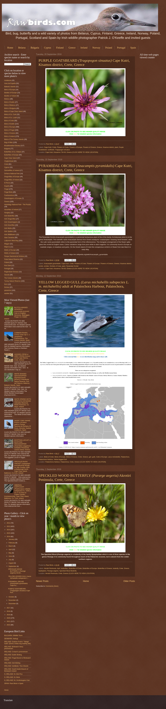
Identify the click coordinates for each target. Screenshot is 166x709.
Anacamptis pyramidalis (52, 263)
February (12, 543)
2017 (9, 608)
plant (116, 147)
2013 (9, 526)
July (10, 559)
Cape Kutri (48, 147)
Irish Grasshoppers (11, 222)
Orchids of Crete (55, 266)
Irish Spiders (8, 231)
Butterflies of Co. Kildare (12, 152)
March (11, 546)
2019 (9, 615)
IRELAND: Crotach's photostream (16, 652)
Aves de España (10, 83)
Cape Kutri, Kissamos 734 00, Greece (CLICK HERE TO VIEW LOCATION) (71, 152)
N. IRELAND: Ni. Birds (12, 677)
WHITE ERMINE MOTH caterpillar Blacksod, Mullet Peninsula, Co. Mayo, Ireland (22, 403)
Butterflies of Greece (105, 568)
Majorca (7, 247)
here (75, 134)
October (12, 597)
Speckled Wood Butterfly (68, 571)
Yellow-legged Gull (60, 459)
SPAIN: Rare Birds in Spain (13, 683)
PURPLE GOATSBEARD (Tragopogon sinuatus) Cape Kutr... (19, 590)
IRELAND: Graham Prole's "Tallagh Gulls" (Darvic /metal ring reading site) (17, 642)
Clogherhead (8, 161)
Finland (60, 47)
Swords (7, 275)
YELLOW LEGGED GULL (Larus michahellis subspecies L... (19, 577)
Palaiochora (125, 457)
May (10, 553)
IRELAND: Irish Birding (12, 663)
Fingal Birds (8, 192)
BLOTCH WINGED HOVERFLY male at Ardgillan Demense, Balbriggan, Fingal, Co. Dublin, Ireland (17, 313)
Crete (54, 147)
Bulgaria (35, 47)
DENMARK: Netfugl (11, 639)
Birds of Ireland (9, 136)
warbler (6, 293)
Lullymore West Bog (11, 240)
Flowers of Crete (63, 147)
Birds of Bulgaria (10, 108)
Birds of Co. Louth (10, 117)
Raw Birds (50, 144)
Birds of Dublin (9, 102)
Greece (72, 47)
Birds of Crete (49, 457)
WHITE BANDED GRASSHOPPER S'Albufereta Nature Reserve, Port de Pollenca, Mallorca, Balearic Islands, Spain (17, 379)
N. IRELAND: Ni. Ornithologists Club (17, 680)
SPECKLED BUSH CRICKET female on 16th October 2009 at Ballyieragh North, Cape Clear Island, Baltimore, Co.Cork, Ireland (17, 467)
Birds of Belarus (9, 105)
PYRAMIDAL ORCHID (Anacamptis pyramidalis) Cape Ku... (18, 583)
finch (6, 284)
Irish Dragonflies (10, 219)
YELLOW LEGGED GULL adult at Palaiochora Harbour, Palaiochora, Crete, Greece (84, 286)
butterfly (115, 568)
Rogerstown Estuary (11, 272)
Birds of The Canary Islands (14, 139)
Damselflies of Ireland (11, 170)
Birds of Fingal (9, 130)
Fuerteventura (9, 195)
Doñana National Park (12, 173)
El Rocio (7, 183)
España (7, 186)
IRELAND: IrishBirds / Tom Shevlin (16, 666)
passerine (7, 290)
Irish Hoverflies (9, 225)
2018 (9, 611)
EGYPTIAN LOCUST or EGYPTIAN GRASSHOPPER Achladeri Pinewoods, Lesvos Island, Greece (22, 444)
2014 (9, 530)
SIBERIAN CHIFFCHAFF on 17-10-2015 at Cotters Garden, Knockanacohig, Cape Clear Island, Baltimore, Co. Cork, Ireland (17, 491)
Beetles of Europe (10, 93)
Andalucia (7, 80)
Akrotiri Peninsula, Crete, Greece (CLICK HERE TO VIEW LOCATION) (70, 573)
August (11, 563)
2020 (9, 618)
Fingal (6, 189)
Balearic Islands (9, 86)
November (12, 600)
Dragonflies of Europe (12, 176)
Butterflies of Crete (75, 568)
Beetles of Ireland (10, 96)
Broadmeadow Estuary (12, 145)
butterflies (64, 568)
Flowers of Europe (75, 147)
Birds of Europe (60, 457)
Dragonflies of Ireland (11, 180)
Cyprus (47, 47)
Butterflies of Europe (90, 568)
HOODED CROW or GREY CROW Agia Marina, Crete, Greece (22, 357)
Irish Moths (8, 228)
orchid (41, 266)
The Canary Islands (11, 278)
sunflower (51, 150)
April (58, 568)
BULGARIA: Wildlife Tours (13, 635)
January (12, 539)
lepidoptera (42, 571)
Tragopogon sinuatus (62, 150)
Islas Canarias (9, 237)
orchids (46, 266)
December (12, 603)
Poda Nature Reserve (11, 259)
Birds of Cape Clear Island (13, 111)
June (10, 556)
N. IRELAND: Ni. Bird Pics (13, 674)
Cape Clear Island (10, 158)
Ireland (83, 47)
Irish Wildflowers (10, 234)
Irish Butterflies (9, 216)
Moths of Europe (10, 250)
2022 (9, 625)
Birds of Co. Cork (10, 114)
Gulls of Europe (101, 457)
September (13, 566)
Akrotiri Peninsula (50, 568)
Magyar (7, 244)
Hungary (7, 212)
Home (10, 47)
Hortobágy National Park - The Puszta (17, 204)
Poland (108, 47)
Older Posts (129, 581)
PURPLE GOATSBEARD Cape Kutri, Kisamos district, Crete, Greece (84, 62)
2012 (9, 523)
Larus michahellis (114, 457)
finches (6, 287)
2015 (9, 533)
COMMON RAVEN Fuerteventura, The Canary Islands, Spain (22, 336)
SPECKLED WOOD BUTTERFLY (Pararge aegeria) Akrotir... (17, 571)
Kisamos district (108, 147)
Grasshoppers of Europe (12, 198)
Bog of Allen (8, 142)
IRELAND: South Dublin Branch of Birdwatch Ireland (16, 670)
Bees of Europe (9, 90)
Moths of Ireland (10, 253)
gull (90, 457)
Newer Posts (42, 581)
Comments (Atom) (52, 586)
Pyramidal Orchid (72, 266)
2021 (9, 621)
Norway (96, 47)
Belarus (22, 47)
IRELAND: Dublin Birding (13, 655)
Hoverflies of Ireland (11, 209)
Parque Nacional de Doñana (14, 256)
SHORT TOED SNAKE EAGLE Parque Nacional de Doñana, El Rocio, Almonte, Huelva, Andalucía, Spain (22, 425)
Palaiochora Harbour (46, 459)
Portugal (121, 47)
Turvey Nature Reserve (12, 281)
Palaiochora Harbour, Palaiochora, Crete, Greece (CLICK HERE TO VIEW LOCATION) (75, 462)
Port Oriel (7, 265)
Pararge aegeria (52, 571)
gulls (93, 457)
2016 (9, 536)
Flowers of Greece (89, 147)
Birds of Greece (71, 457)
